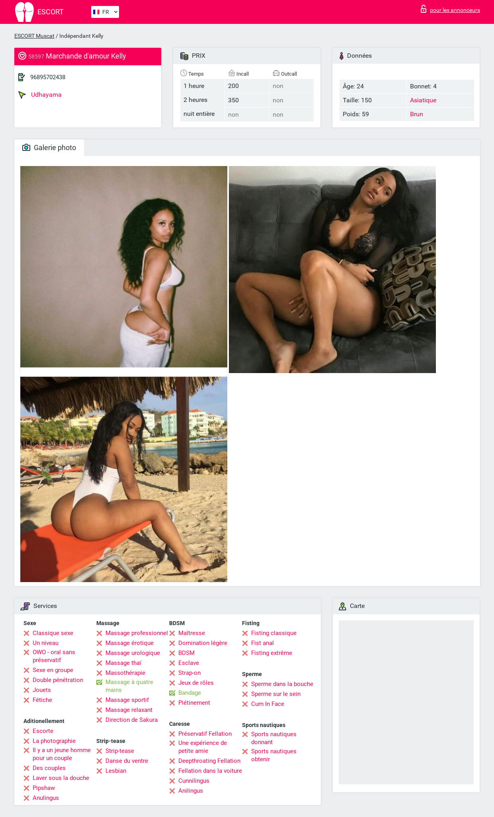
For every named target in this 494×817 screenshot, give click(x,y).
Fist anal (262, 643)
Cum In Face (267, 704)
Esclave (188, 662)
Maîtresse (191, 633)
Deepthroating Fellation (209, 760)
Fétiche (42, 700)
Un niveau (46, 643)
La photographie (54, 741)
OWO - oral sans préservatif (54, 656)
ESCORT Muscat (34, 36)
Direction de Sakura (131, 719)
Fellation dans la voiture (210, 770)
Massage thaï (123, 662)
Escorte (43, 731)
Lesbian (115, 770)
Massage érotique (129, 643)
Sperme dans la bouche (282, 684)
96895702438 (47, 77)
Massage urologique (132, 653)
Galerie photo (49, 147)
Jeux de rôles (196, 682)
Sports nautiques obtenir (274, 755)
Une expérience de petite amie (202, 746)
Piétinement (194, 702)
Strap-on (189, 672)
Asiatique (423, 100)
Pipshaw (44, 788)
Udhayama (40, 95)
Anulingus (46, 797)
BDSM (186, 653)
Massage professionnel (136, 633)
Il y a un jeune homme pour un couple (62, 754)
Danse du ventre (126, 760)
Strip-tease (119, 750)
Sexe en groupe (53, 670)
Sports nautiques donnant (274, 738)
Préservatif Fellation (205, 733)
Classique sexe (53, 633)
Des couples (49, 768)
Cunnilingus (193, 780)
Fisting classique (274, 633)
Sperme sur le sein (276, 694)
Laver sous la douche (61, 778)
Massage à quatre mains (129, 686)
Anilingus (190, 790)
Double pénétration (58, 680)
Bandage (189, 692)
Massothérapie (125, 672)
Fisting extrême (271, 653)
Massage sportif (127, 700)
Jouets (42, 690)
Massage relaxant (128, 709)
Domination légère (202, 643)
